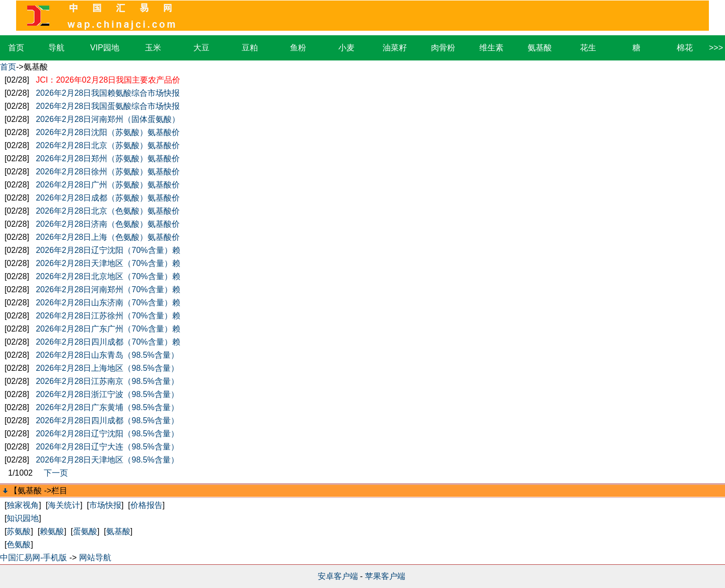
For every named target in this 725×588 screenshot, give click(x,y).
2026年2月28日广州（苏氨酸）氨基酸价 (108, 184)
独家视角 (23, 505)
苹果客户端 (385, 576)
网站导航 (95, 557)
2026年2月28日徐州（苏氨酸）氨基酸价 (108, 171)
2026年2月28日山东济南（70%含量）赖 (108, 302)
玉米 (153, 47)
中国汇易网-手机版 (33, 557)
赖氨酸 (52, 531)
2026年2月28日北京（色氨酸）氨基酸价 (108, 211)
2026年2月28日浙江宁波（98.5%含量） (107, 394)
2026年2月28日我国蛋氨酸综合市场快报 (108, 106)
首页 (16, 47)
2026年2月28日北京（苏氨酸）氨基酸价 (108, 145)
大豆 (201, 47)
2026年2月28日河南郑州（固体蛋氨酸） (108, 119)
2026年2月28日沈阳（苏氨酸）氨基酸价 (108, 132)
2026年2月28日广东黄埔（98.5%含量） (107, 407)
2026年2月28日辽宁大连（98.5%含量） (107, 446)
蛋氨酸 (85, 531)
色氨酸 (19, 544)
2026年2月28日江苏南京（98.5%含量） (107, 381)
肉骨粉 (443, 47)
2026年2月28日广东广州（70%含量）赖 (108, 328)
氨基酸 (540, 47)
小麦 (346, 47)
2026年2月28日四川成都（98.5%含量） (107, 420)
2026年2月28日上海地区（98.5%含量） (107, 368)
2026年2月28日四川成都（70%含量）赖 (108, 342)
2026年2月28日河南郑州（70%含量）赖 (108, 289)
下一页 (56, 473)
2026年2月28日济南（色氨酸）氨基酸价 (108, 224)
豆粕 (250, 47)
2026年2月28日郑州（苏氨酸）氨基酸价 (108, 158)
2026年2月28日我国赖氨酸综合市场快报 (108, 93)
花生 (588, 47)
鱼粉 (298, 47)
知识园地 (23, 518)
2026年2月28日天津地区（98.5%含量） (107, 459)
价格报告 (146, 505)
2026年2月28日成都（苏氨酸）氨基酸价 (108, 197)
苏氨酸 (19, 531)
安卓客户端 (338, 576)
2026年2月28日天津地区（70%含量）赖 (108, 263)
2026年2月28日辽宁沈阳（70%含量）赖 (108, 250)
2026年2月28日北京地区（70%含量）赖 (108, 276)
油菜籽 (395, 47)
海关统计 (64, 505)
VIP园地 (104, 47)
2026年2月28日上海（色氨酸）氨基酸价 (108, 237)
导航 (56, 47)
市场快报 (105, 505)
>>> (716, 47)
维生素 (491, 47)
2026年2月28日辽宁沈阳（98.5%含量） (107, 433)
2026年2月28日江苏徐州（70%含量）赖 (108, 315)
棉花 (685, 47)
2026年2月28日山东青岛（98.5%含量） (107, 355)
